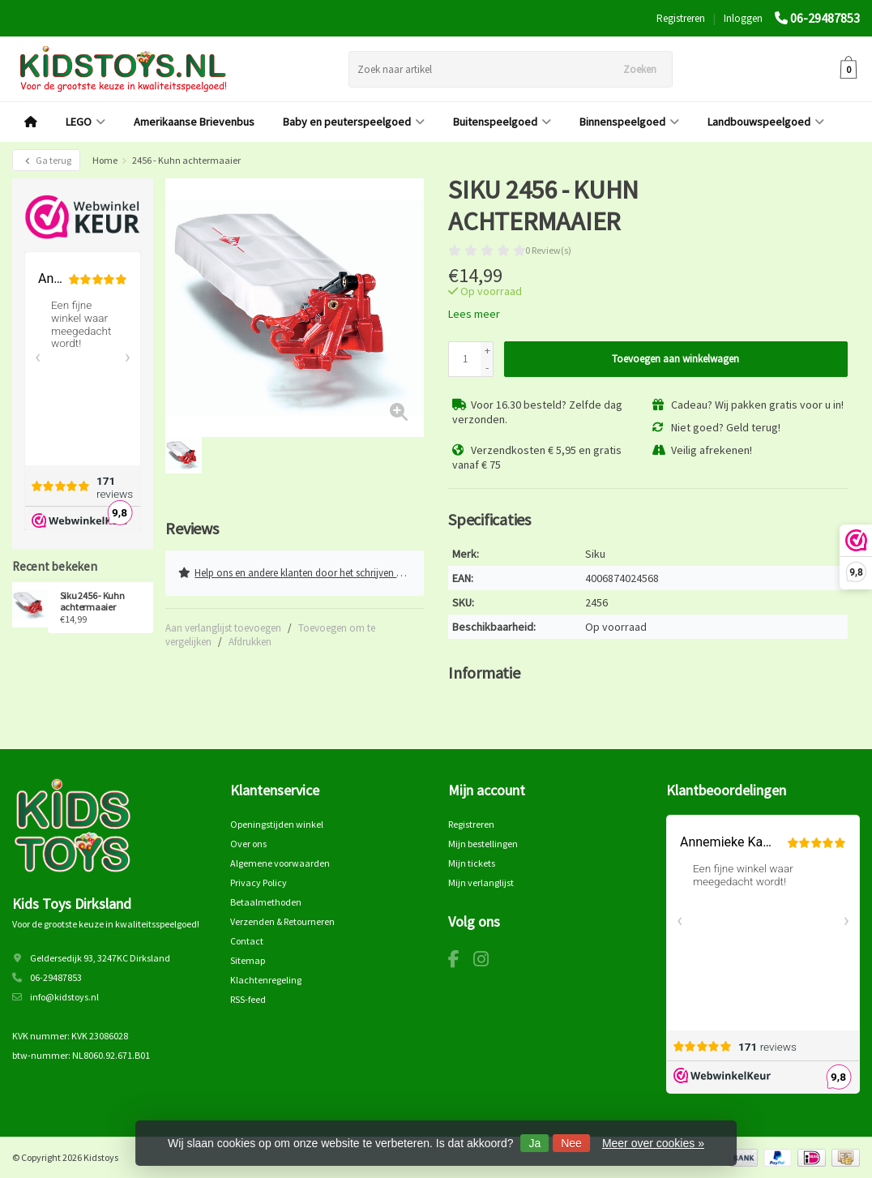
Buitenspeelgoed (502, 121)
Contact (246, 940)
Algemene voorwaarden (280, 862)
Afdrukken (250, 638)
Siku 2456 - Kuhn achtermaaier (92, 601)
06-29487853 (825, 18)
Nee (571, 1143)
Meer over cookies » (653, 1143)
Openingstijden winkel (276, 823)
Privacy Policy (258, 882)
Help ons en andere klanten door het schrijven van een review (301, 571)
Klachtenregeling (265, 979)
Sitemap (247, 959)
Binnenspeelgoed (629, 121)
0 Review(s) (548, 250)
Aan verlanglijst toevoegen (223, 625)
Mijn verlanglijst (481, 882)
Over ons (248, 843)
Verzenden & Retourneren (282, 921)
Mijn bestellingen (483, 843)
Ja (534, 1143)
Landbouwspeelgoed (765, 121)
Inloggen (743, 18)
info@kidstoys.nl (64, 997)
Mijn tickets (471, 862)
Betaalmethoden (265, 901)
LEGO (85, 121)
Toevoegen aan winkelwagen (675, 359)
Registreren (680, 18)
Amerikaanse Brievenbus (194, 121)
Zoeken (639, 69)
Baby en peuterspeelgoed (354, 121)
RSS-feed (248, 998)
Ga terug (46, 160)
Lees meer (474, 313)
